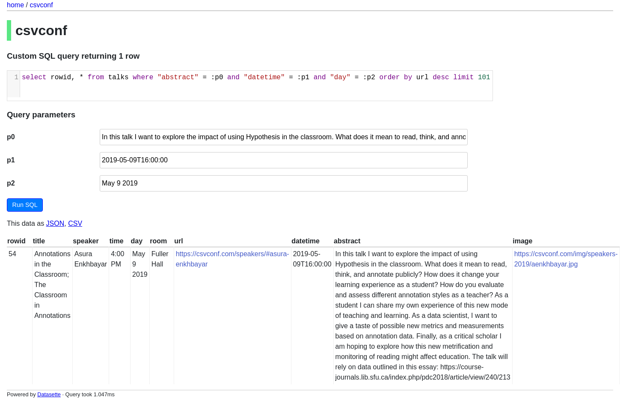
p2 (11, 183)
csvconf (41, 5)
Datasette (49, 394)
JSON (55, 223)
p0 (11, 137)
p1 (11, 160)
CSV (75, 223)
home (15, 5)
